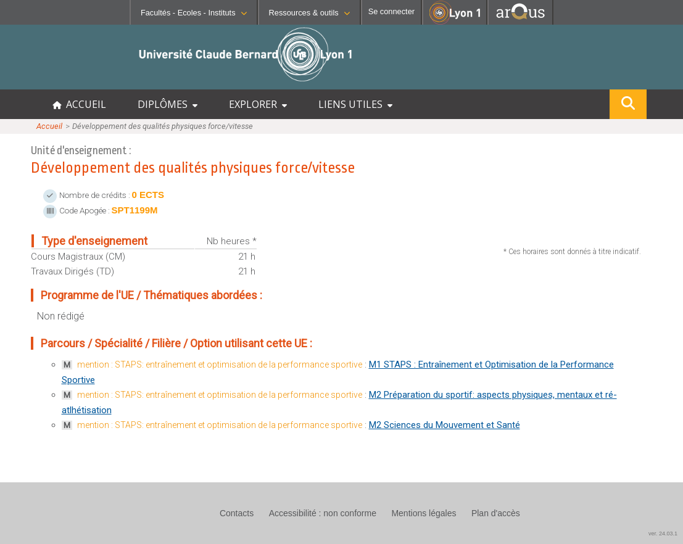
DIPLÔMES (167, 104)
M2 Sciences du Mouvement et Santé (444, 425)
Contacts (237, 513)
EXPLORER (258, 104)
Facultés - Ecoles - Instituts (194, 12)
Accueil (49, 126)
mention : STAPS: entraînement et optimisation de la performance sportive (219, 364)
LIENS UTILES (355, 104)
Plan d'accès (495, 513)
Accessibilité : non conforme (322, 513)
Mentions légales (423, 513)
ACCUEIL (79, 104)
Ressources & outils (309, 12)
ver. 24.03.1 (662, 533)
